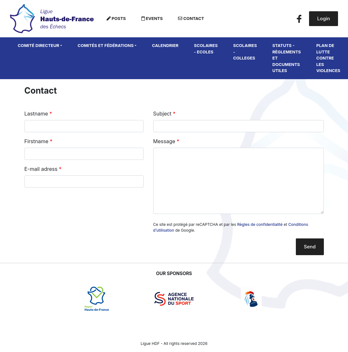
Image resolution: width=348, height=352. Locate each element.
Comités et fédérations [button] (106, 45)
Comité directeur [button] (38, 45)
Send (310, 247)
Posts (116, 18)
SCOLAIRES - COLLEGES (245, 51)
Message (164, 141)
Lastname (36, 113)
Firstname (36, 141)
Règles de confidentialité (260, 224)
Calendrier (165, 45)
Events (152, 18)
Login (323, 18)
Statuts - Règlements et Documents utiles (286, 58)
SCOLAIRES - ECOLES (206, 48)
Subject (162, 113)
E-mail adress (41, 169)
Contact (191, 18)
